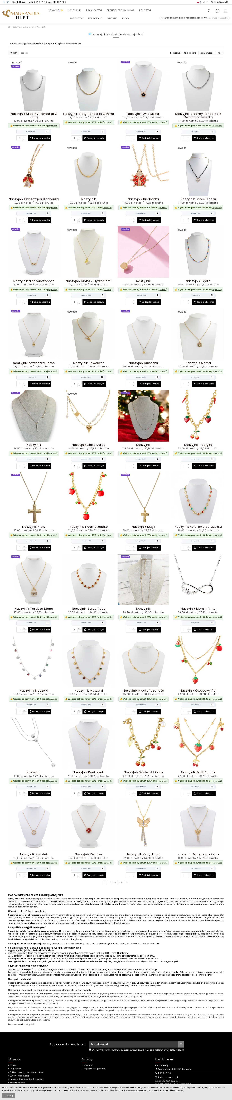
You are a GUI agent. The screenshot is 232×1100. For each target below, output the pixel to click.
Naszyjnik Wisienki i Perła (143, 772)
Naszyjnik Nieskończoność (33, 281)
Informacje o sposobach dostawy (27, 1079)
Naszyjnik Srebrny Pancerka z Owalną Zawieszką (198, 115)
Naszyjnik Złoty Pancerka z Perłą (88, 114)
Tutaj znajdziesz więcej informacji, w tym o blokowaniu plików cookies (149, 1090)
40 (220, 53)
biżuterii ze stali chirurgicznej (197, 974)
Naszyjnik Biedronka (143, 199)
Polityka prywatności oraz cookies (26, 1072)
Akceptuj (8, 1095)
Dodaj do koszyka (39, 138)
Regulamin (15, 1068)
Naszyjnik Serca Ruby (88, 609)
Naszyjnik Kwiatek (34, 854)
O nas (13, 1065)
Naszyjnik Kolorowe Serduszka (198, 527)
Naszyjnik (88, 199)
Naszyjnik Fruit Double (198, 772)
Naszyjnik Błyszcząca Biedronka (34, 199)
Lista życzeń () (220, 2)
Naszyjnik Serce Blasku (198, 199)
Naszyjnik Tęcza (198, 281)
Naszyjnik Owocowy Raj (198, 691)
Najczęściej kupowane (94, 1068)
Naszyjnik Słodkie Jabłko (88, 527)
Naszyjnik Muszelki (34, 691)
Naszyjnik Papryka (198, 445)
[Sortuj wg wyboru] (207, 53)
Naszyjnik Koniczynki (89, 772)
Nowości (88, 1065)
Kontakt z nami (17, 1082)
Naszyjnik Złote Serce (88, 445)
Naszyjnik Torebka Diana (34, 609)
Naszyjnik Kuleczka (143, 363)
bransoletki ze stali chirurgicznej (90, 961)
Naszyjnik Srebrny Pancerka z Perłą (34, 115)
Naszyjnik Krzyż (34, 527)
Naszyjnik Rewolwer (88, 363)
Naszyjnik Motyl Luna (143, 854)
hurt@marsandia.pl (168, 1077)
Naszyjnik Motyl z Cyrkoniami (88, 281)
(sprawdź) (53, 125)
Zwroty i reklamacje (19, 1076)
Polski (202, 2)
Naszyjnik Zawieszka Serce (34, 363)
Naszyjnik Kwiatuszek (143, 114)
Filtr (13, 53)
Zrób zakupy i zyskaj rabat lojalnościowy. (194, 17)
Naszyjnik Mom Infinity (198, 609)
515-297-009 (59, 2)
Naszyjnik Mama (198, 363)
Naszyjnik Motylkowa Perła (198, 854)
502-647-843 (41, 2)
